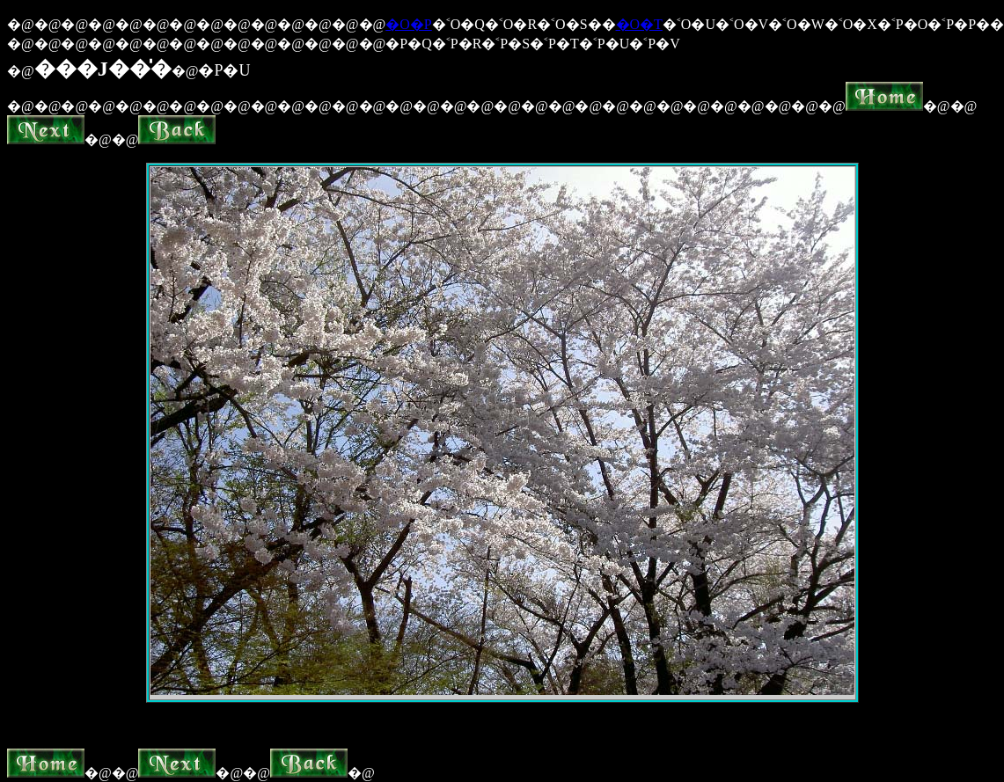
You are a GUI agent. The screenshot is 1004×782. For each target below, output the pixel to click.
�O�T (639, 24)
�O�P (408, 24)
